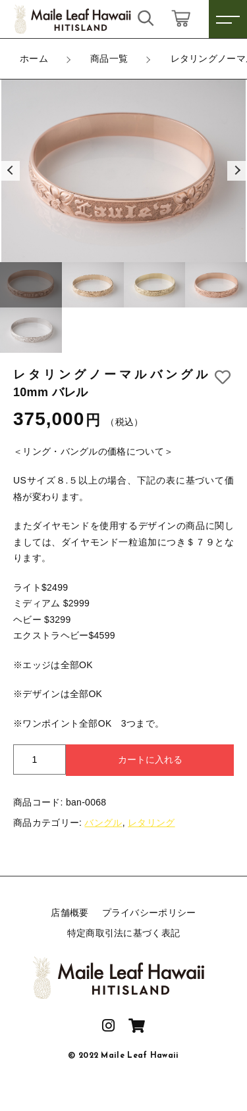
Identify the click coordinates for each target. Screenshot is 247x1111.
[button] (10, 171)
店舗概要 (69, 912)
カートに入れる (150, 759)
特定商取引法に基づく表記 (123, 933)
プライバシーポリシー (149, 912)
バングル (103, 822)
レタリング (151, 822)
